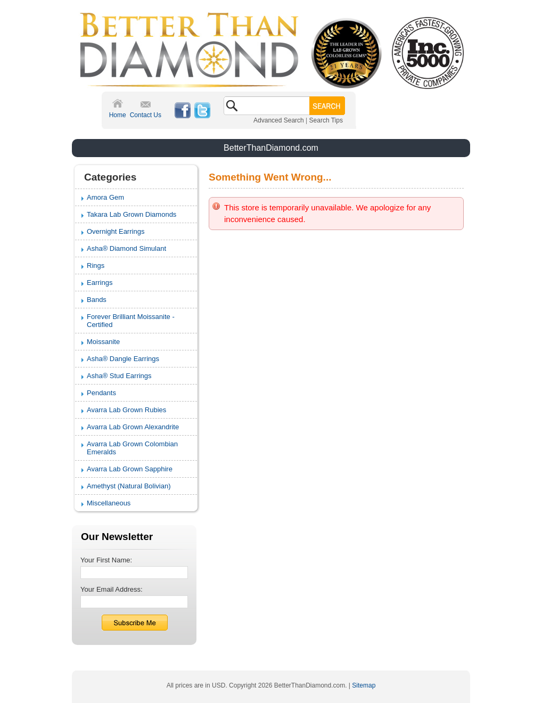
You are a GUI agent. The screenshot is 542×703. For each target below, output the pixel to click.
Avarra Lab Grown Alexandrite (133, 427)
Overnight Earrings (115, 231)
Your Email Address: (111, 589)
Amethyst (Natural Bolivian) (129, 486)
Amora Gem (105, 197)
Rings (95, 265)
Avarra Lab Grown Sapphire (130, 469)
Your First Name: (106, 560)
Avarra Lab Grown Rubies (126, 410)
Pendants (101, 393)
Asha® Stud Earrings (119, 376)
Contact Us (145, 115)
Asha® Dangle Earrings (123, 359)
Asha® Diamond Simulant (126, 248)
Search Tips (326, 120)
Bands (96, 300)
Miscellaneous (108, 503)
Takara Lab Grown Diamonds (131, 214)
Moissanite (103, 342)
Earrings (99, 283)
